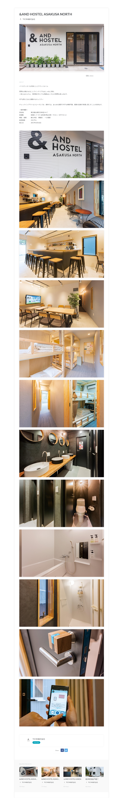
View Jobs (36, 742)
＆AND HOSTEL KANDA (72, 779)
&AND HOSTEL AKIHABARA (29, 779)
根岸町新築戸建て (92, 779)
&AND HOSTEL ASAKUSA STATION (54, 779)
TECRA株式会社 (29, 19)
